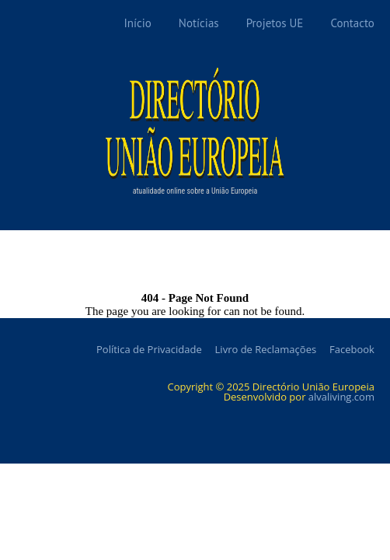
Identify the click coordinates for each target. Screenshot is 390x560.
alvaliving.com (341, 397)
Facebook (351, 349)
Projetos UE (275, 23)
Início (137, 23)
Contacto (352, 23)
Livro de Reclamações (266, 349)
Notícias (199, 23)
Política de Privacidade (149, 349)
